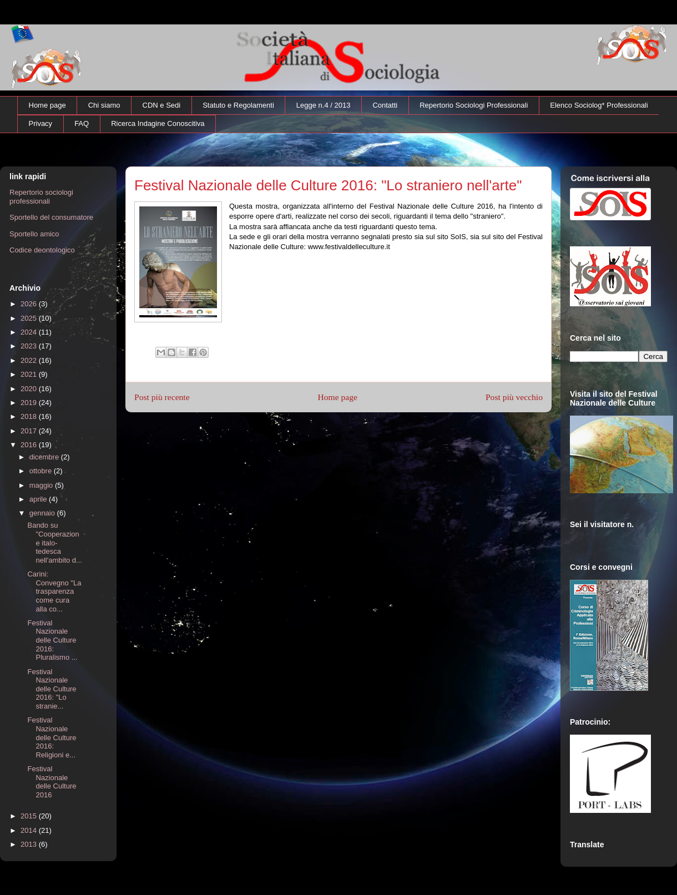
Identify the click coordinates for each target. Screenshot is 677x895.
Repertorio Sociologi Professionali (474, 105)
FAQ (81, 123)
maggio (42, 485)
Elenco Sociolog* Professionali (599, 105)
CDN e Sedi (162, 105)
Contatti (384, 105)
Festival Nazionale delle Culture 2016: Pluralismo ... (52, 640)
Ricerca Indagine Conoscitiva (157, 123)
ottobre (41, 471)
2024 (30, 332)
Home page (47, 105)
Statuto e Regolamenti (238, 105)
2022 (30, 360)
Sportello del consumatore (51, 217)
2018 (30, 416)
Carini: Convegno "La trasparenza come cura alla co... (54, 591)
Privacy (41, 123)
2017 (30, 431)
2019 (30, 402)
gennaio (43, 513)
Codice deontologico (42, 250)
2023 (30, 346)
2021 (30, 374)
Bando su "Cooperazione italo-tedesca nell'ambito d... (54, 542)
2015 (30, 816)
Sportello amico (34, 234)
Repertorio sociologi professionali (41, 196)
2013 (30, 844)
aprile (39, 499)
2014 (30, 830)
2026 (30, 304)
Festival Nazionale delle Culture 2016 (51, 782)
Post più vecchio (514, 397)
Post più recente (162, 397)
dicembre (45, 457)
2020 (30, 389)
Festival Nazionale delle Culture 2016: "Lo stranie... (51, 689)
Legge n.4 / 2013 (323, 105)
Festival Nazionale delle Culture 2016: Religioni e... (51, 737)
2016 (30, 445)
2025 (30, 318)
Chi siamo (104, 105)
